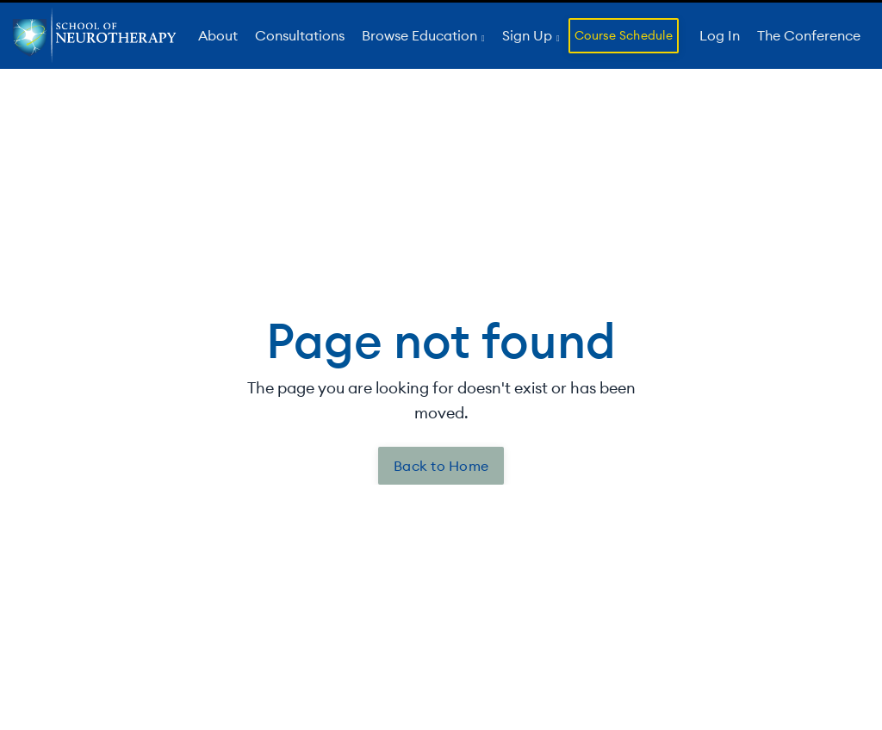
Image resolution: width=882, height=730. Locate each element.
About (218, 35)
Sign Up (529, 35)
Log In (719, 35)
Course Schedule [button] (624, 35)
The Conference (808, 35)
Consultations (300, 35)
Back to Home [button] (441, 465)
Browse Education (421, 35)
